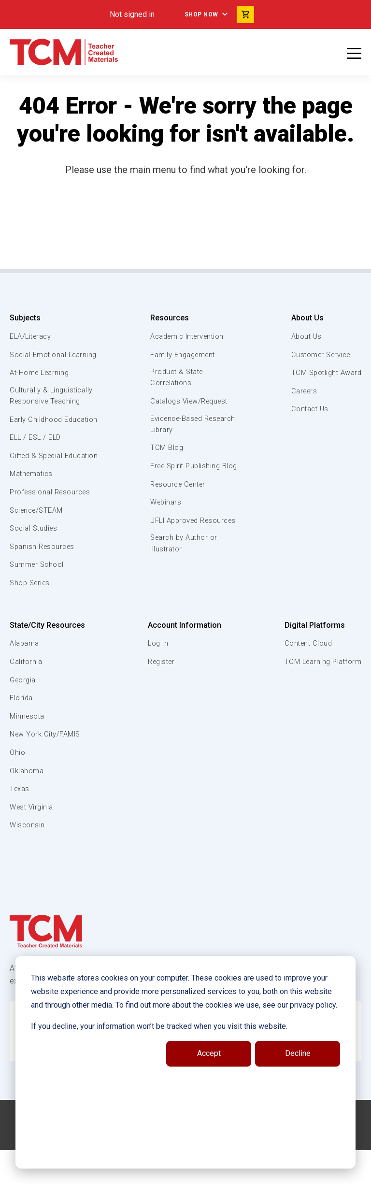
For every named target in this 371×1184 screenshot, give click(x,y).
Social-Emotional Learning (39, 360)
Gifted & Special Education (38, 484)
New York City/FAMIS (46, 768)
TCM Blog (165, 449)
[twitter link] (217, 1173)
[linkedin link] (178, 1173)
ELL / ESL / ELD (37, 460)
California (26, 696)
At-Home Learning (41, 383)
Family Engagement (183, 354)
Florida (21, 732)
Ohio (17, 786)
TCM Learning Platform (322, 696)
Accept (209, 1053)
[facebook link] (159, 1173)
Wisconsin (27, 859)
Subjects (25, 317)
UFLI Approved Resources (174, 538)
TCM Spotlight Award (325, 372)
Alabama (25, 677)
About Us (304, 317)
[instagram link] (197, 1173)
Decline (298, 1053)
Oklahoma (26, 804)
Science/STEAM (38, 544)
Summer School (38, 598)
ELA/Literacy (32, 336)
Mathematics (32, 508)
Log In (157, 677)
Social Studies (35, 562)
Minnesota (28, 750)
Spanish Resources (44, 581)
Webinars (165, 515)
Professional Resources (51, 526)
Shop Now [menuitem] (201, 14)
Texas (20, 823)
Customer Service (320, 354)
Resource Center (179, 496)
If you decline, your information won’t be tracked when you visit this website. (159, 1026)
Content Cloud (307, 677)
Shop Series (31, 617)
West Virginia (32, 841)
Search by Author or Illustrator (184, 568)
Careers (302, 391)
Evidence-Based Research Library (178, 425)
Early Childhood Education (36, 436)
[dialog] (185, 1062)
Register (161, 696)
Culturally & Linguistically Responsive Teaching (52, 407)
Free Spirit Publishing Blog (186, 473)
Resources (168, 317)
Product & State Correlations (177, 378)
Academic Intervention (188, 336)
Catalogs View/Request (190, 402)
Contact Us (308, 408)
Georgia (23, 713)
